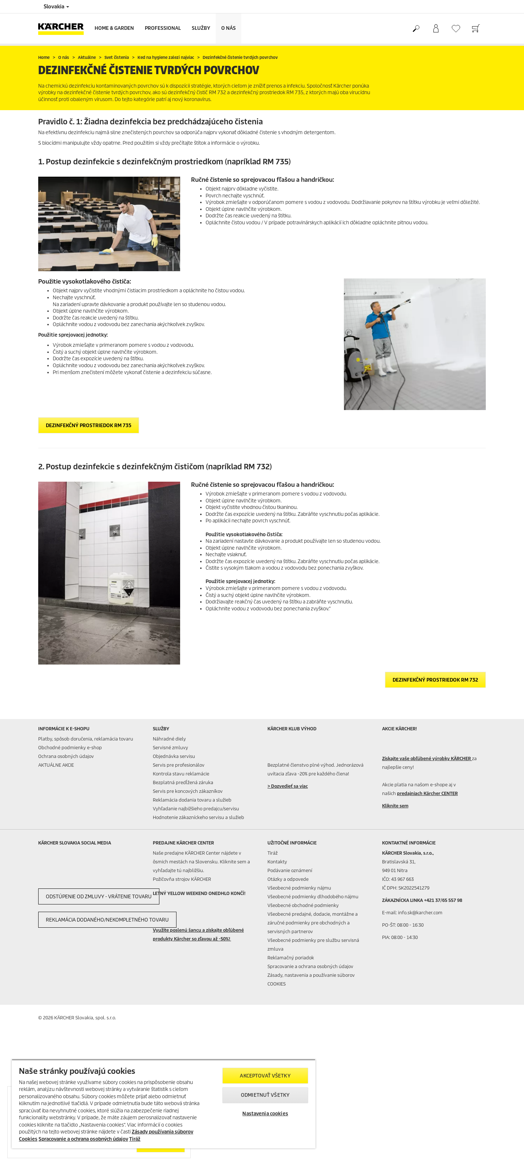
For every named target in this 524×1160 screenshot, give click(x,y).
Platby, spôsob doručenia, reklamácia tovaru (85, 739)
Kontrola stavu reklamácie (181, 773)
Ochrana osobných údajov (66, 756)
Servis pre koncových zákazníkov (188, 791)
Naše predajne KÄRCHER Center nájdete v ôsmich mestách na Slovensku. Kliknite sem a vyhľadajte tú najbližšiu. (201, 861)
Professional (163, 28)
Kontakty (277, 861)
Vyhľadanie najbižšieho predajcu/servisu (196, 808)
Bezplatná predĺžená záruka (183, 782)
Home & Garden (114, 28)
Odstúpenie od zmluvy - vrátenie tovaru (99, 897)
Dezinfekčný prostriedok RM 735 (88, 425)
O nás (228, 28)
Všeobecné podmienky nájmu (299, 888)
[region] (163, 1103)
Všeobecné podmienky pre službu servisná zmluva (313, 945)
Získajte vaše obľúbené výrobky (427, 758)
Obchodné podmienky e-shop (70, 747)
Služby (201, 28)
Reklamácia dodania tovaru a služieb (192, 800)
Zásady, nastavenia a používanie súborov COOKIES (311, 979)
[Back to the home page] (63, 28)
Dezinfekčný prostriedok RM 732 (435, 680)
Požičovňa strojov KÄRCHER (182, 879)
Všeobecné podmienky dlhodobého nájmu (312, 896)
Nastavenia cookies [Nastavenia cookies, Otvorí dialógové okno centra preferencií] (265, 1114)
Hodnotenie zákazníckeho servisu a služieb (198, 817)
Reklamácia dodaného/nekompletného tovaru (107, 920)
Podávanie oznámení (289, 870)
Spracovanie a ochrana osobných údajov (310, 966)
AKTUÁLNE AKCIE (56, 765)
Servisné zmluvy (170, 747)
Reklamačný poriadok (290, 957)
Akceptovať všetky (265, 1076)
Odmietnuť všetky (265, 1095)
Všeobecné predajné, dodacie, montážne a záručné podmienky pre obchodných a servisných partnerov (312, 922)
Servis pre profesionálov (179, 765)
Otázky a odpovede (288, 879)
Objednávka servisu (174, 756)
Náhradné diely (169, 739)
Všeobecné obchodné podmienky (303, 905)
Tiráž (272, 853)
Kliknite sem (395, 805)
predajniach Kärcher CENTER (427, 793)
